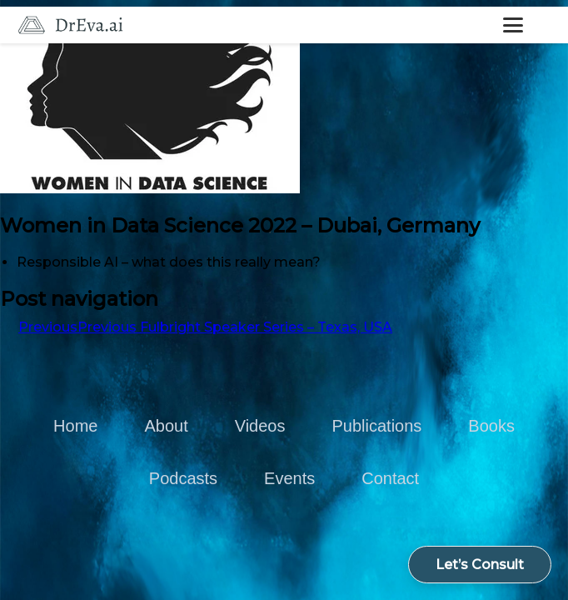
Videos (260, 426)
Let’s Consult (480, 564)
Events (289, 478)
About (165, 426)
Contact (390, 478)
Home (75, 426)
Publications (376, 426)
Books (491, 426)
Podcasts (183, 478)
